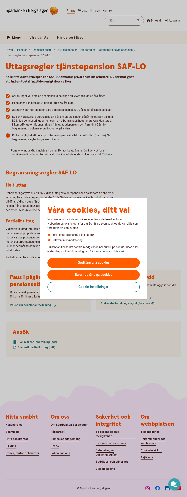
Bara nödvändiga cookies (93, 275)
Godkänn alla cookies (94, 263)
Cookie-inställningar (93, 287)
